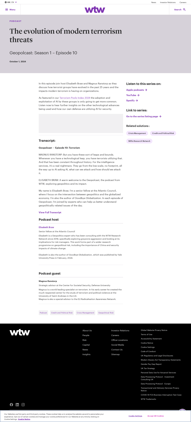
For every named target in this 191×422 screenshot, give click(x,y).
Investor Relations (168, 2)
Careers (183, 2)
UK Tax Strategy (148, 368)
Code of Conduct (148, 351)
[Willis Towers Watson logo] (20, 332)
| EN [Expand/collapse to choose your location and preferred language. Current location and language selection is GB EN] (11, 2)
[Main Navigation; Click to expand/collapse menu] (10, 9)
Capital (86, 344)
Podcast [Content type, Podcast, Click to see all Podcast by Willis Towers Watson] (15, 21)
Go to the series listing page (142, 116)
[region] (95, 416)
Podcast (43, 313)
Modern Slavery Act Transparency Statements (161, 360)
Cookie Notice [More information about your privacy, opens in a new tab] (24, 419)
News (153, 2)
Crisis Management (137, 133)
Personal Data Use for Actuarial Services (158, 372)
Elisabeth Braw (46, 227)
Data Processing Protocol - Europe (156, 384)
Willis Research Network (139, 141)
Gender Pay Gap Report (151, 364)
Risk (84, 340)
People (86, 335)
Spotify (130, 100)
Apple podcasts (135, 89)
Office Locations (119, 340)
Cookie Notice (147, 343)
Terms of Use (146, 334)
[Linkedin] (17, 405)
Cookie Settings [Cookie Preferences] (148, 347)
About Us (87, 330)
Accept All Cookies (155, 416)
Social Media (117, 344)
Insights (86, 354)
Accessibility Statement (151, 338)
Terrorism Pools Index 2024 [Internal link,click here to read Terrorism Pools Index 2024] (75, 97)
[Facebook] (11, 405)
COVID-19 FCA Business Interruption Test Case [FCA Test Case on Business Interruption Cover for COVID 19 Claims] (161, 395)
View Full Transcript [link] (50, 212)
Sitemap (115, 354)
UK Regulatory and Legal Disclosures (157, 355)
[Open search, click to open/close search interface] (180, 9)
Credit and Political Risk (163, 133)
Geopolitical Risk (106, 313)
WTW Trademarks (148, 399)
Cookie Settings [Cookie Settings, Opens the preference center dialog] (135, 416)
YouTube (131, 95)
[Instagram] (23, 405)
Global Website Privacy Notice (154, 330)
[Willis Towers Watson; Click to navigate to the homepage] (95, 9)
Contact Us (117, 349)
